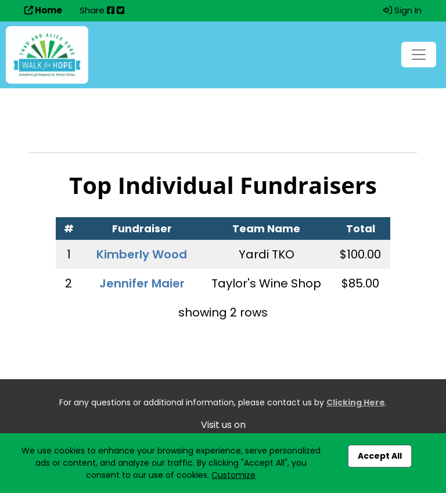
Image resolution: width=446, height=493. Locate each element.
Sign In (402, 10)
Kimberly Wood (141, 254)
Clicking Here (355, 402)
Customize (233, 475)
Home (43, 10)
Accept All (380, 456)
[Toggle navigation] (418, 54)
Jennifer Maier (142, 283)
